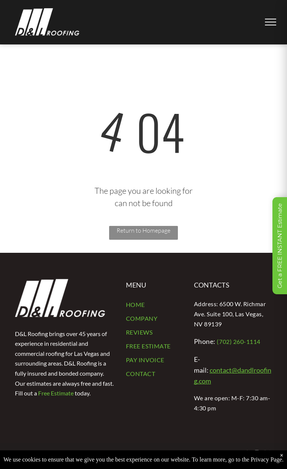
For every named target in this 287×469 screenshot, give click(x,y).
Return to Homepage (143, 230)
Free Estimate (56, 393)
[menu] (270, 22)
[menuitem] (154, 305)
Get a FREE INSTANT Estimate (279, 245)
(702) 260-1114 (238, 341)
